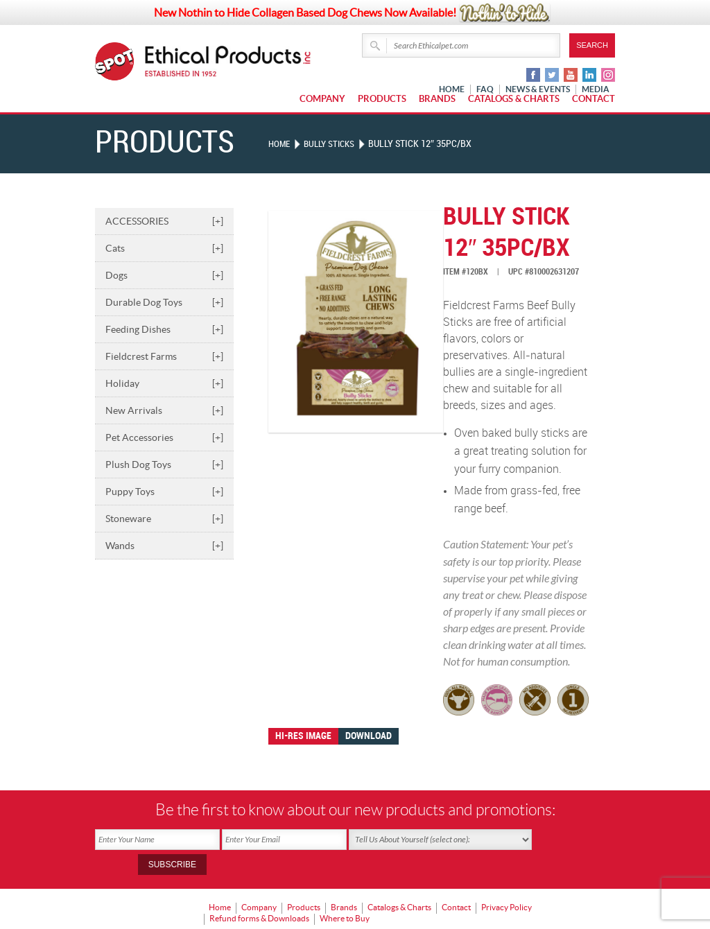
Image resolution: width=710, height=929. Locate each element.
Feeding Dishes (164, 329)
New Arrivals (164, 410)
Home (280, 144)
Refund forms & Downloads (259, 891)
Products (382, 99)
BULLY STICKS (333, 144)
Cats (164, 248)
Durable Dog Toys (164, 302)
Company (322, 99)
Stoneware (164, 518)
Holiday (164, 383)
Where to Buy (345, 891)
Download (368, 736)
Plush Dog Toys (164, 464)
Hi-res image (303, 736)
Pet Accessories (164, 437)
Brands (437, 99)
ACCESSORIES (164, 221)
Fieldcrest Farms (164, 356)
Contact (593, 99)
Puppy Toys (164, 491)
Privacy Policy (506, 881)
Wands (164, 545)
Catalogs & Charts (514, 99)
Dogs (164, 275)
